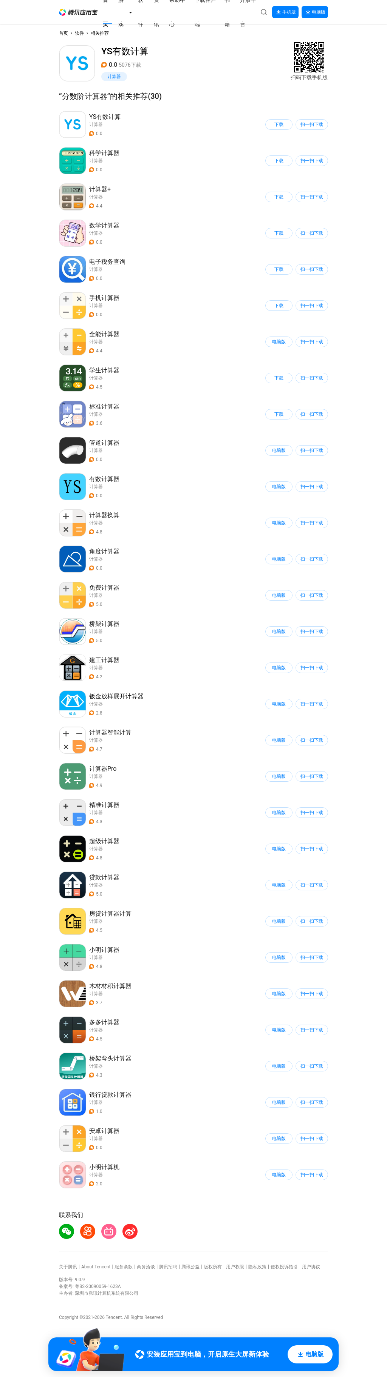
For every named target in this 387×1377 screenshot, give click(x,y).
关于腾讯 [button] (68, 1266)
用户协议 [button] (311, 1266)
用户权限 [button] (235, 1266)
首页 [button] (63, 33)
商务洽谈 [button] (146, 1266)
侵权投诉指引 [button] (284, 1266)
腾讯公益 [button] (190, 1266)
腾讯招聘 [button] (168, 1266)
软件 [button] (79, 33)
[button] (78, 12)
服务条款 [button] (124, 1266)
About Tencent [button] (95, 1266)
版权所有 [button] (213, 1266)
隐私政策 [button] (257, 1266)
